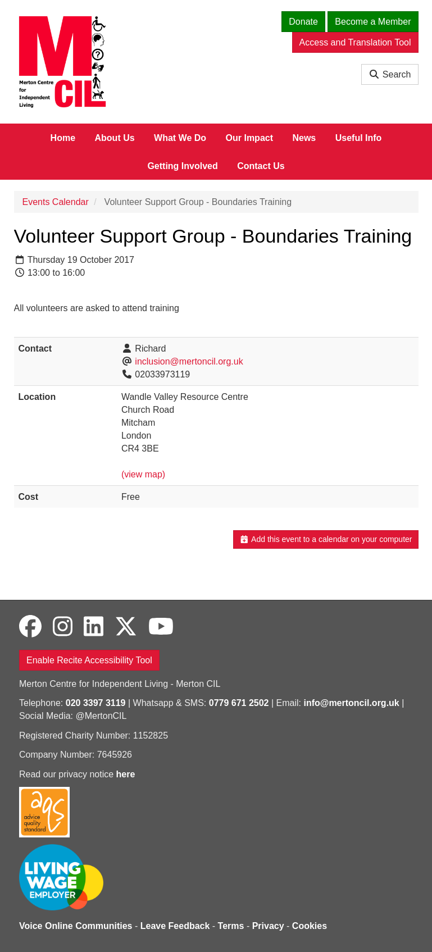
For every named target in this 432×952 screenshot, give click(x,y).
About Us (115, 138)
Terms (231, 926)
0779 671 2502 (239, 703)
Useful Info (358, 138)
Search (390, 74)
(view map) (143, 474)
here (125, 774)
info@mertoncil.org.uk (351, 703)
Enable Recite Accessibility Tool (89, 660)
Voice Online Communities (76, 926)
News (304, 138)
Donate (303, 21)
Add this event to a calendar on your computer (325, 539)
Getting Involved (182, 166)
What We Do (180, 138)
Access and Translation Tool (355, 42)
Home (63, 138)
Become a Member (373, 21)
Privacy (268, 926)
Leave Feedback (175, 926)
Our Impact (249, 138)
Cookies (309, 926)
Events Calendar (55, 202)
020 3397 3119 (96, 703)
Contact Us (260, 166)
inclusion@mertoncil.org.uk (189, 361)
